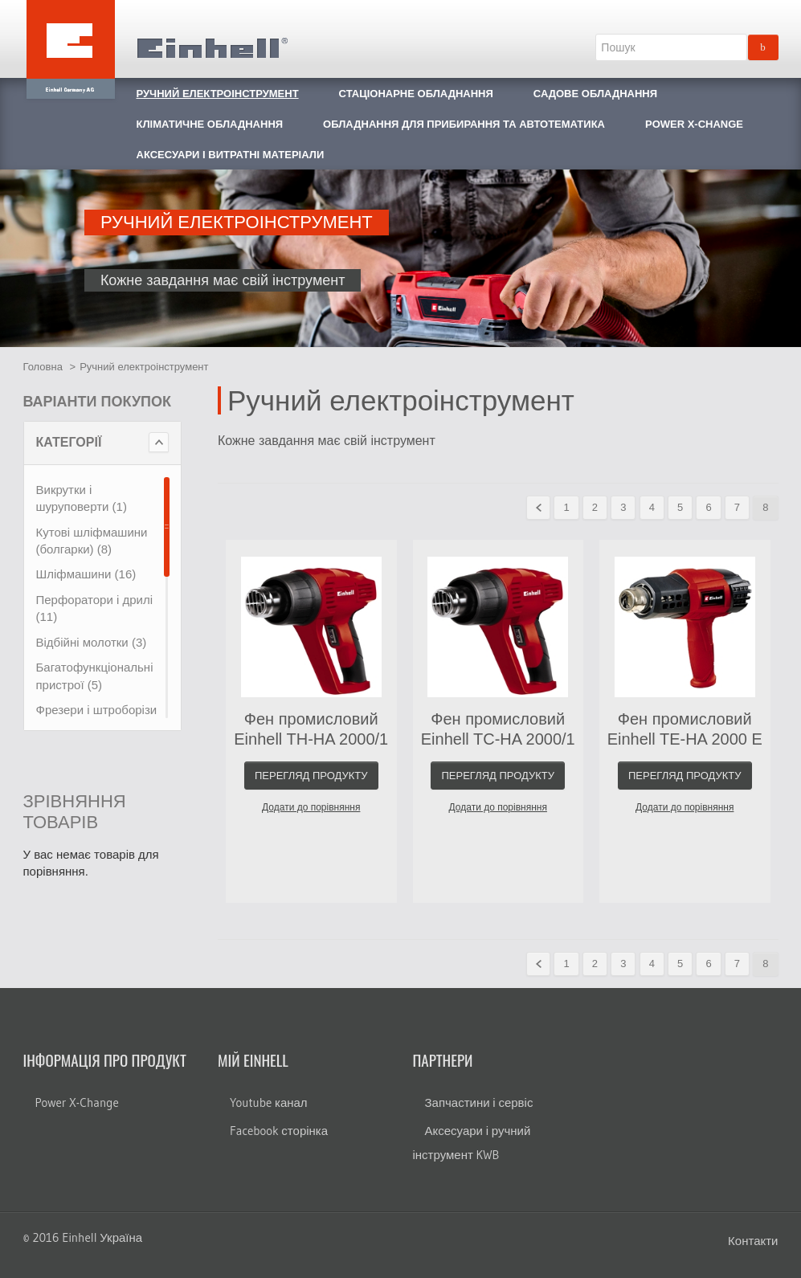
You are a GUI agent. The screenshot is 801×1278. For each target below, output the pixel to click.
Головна (43, 367)
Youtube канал (269, 1102)
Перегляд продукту (311, 776)
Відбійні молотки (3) (91, 642)
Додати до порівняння (311, 807)
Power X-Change (77, 1102)
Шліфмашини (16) (86, 574)
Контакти (753, 1240)
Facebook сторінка (279, 1130)
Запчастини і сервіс (479, 1102)
